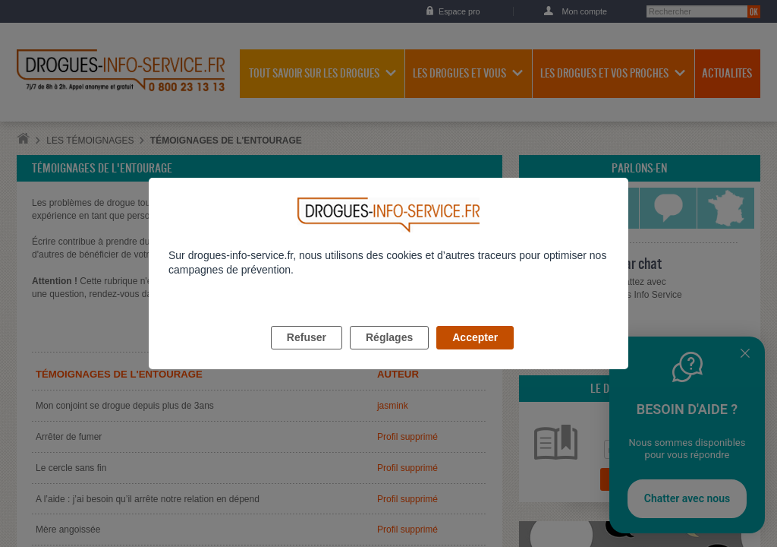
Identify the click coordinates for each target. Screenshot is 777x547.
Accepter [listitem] (475, 355)
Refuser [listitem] (306, 355)
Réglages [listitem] (389, 355)
